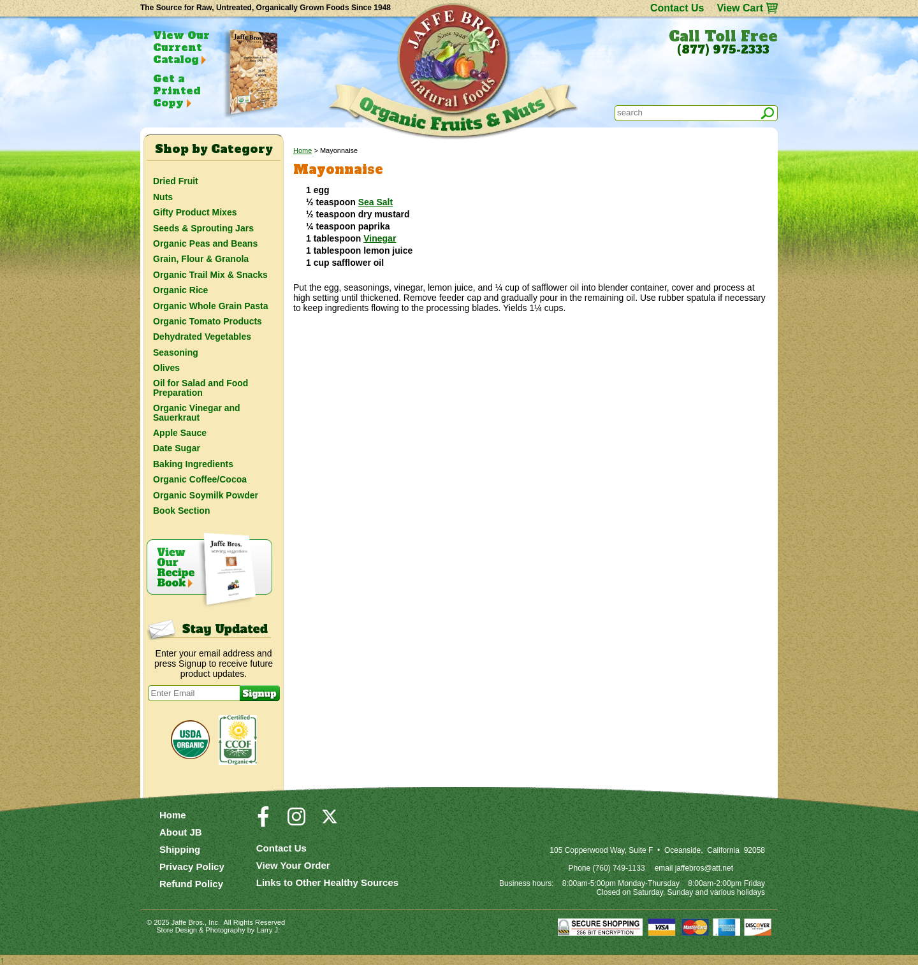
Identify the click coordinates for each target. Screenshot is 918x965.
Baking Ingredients (193, 464)
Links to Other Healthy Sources (327, 882)
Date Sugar (176, 448)
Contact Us (677, 8)
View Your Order (293, 865)
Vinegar (379, 238)
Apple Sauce (180, 433)
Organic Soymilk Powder (205, 495)
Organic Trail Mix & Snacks (210, 275)
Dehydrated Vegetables (202, 336)
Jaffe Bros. (188, 922)
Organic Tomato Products (207, 321)
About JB (180, 832)
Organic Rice (180, 290)
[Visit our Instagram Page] (296, 822)
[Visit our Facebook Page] (263, 822)
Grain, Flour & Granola (201, 259)
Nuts (163, 197)
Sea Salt (375, 202)
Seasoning (175, 352)
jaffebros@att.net (704, 868)
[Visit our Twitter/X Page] (329, 822)
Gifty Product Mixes (195, 212)
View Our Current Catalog (181, 47)
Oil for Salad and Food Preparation (200, 387)
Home (302, 150)
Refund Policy (191, 883)
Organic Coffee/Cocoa (200, 479)
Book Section (181, 510)
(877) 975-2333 (723, 49)
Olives (166, 368)
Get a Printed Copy (176, 90)
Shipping (179, 849)
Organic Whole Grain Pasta (210, 306)
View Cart (740, 8)
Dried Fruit (175, 181)
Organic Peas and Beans (205, 243)
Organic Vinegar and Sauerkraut (196, 412)
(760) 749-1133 (619, 868)
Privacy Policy (191, 866)
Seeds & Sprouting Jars (203, 228)
